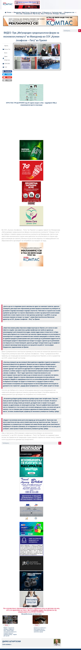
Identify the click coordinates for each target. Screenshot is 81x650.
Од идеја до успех (35, 12)
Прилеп (6, 45)
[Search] (59, 443)
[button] (7, 71)
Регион (10, 12)
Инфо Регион (26, 12)
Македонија (17, 12)
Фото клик (19, 13)
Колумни (62, 13)
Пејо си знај (36, 13)
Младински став (70, 12)
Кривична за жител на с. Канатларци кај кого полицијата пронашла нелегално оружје (54, 621)
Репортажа (49, 13)
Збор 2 (43, 13)
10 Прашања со (46, 12)
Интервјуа (56, 13)
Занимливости (27, 13)
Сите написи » (7, 637)
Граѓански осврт (58, 12)
